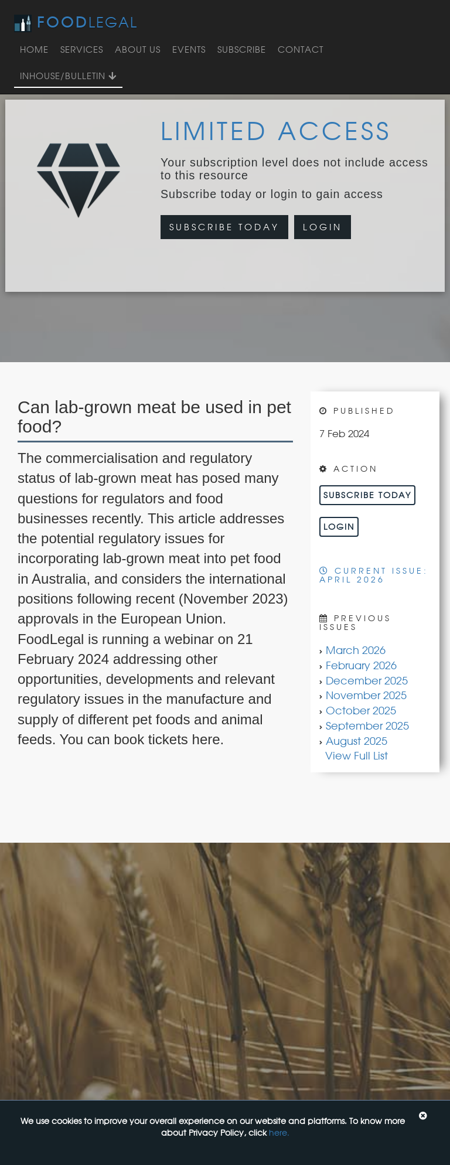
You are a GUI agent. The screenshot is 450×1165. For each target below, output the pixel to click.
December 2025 (367, 680)
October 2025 (361, 710)
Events (189, 49)
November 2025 (366, 695)
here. (279, 1132)
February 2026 (361, 665)
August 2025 (356, 740)
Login (322, 227)
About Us (138, 49)
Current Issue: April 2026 (373, 575)
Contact (300, 49)
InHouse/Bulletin (68, 75)
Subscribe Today (224, 227)
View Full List (356, 755)
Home (34, 49)
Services (81, 49)
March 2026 (356, 649)
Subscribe (241, 49)
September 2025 (367, 725)
